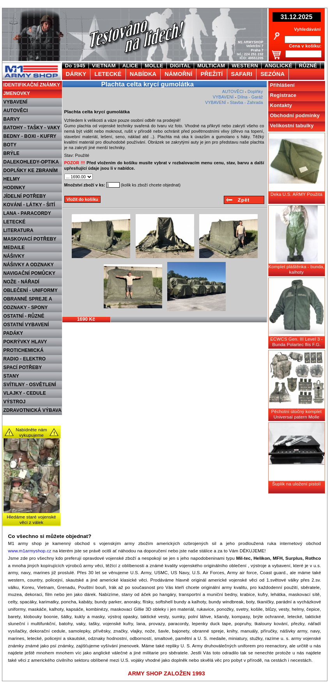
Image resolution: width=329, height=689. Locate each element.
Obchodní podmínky (295, 115)
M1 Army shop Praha (30, 66)
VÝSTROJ (15, 401)
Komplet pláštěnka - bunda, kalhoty (297, 269)
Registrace (283, 95)
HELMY (12, 179)
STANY (11, 376)
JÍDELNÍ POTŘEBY (25, 196)
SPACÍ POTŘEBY (23, 367)
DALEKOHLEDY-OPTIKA (31, 162)
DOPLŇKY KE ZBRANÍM (31, 170)
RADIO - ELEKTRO (25, 359)
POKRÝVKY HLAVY (25, 341)
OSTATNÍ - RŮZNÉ (24, 316)
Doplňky (255, 91)
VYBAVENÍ (16, 102)
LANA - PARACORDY (27, 213)
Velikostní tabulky (292, 125)
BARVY (12, 119)
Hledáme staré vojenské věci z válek (31, 520)
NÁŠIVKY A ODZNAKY (29, 264)
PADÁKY (13, 333)
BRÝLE (11, 153)
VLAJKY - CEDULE (25, 393)
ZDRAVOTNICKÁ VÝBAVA (33, 410)
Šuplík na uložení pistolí (296, 484)
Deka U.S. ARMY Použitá (296, 194)
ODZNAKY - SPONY (26, 307)
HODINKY (14, 187)
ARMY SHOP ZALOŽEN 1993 (166, 673)
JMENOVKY (17, 93)
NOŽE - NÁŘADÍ (22, 282)
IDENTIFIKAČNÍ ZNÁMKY (32, 85)
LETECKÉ (15, 222)
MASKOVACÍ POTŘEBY (30, 239)
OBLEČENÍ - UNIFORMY (31, 290)
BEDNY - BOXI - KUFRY (30, 136)
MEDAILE (14, 247)
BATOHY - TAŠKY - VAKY (32, 127)
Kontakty (281, 105)
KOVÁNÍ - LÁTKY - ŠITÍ (29, 204)
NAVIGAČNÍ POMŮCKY (30, 273)
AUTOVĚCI (16, 110)
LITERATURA (19, 230)
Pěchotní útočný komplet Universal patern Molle (296, 414)
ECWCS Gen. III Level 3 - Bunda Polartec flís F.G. (296, 342)
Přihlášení (282, 85)
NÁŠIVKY (14, 256)
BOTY (10, 145)
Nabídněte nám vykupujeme (31, 432)
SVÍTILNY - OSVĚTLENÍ (30, 384)
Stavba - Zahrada (246, 102)
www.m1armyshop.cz (29, 550)
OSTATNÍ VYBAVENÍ (26, 324)
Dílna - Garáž (250, 97)
